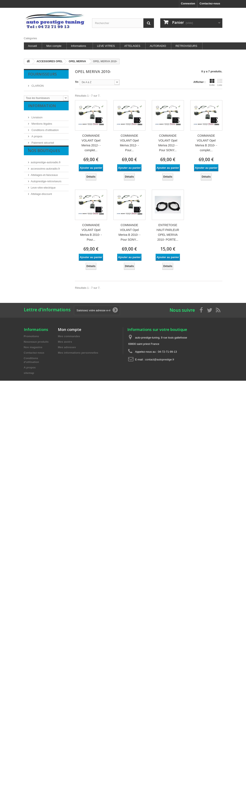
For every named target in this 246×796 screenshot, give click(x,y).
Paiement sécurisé (42, 146)
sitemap (29, 373)
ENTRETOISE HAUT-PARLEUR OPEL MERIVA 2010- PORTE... (167, 232)
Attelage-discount (41, 208)
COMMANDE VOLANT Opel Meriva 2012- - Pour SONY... (167, 143)
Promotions (31, 336)
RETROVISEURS (186, 45)
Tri (76, 82)
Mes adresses (67, 347)
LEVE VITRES (106, 45)
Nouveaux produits (36, 341)
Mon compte (53, 45)
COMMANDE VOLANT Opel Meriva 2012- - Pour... (129, 143)
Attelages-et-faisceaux (44, 189)
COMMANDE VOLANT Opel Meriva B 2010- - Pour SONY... (129, 232)
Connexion (188, 3)
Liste (219, 82)
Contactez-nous (210, 3)
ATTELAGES (132, 45)
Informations (78, 45)
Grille (212, 82)
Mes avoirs (65, 341)
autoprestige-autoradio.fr (46, 177)
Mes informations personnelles (78, 352)
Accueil (32, 45)
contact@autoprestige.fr (159, 359)
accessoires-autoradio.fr (45, 183)
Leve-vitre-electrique (43, 202)
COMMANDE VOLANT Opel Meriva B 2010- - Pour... (91, 232)
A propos (36, 139)
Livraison (37, 120)
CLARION (37, 84)
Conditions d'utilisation (45, 133)
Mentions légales (41, 127)
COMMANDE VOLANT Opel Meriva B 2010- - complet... (206, 143)
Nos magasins (40, 152)
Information (42, 110)
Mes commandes (69, 336)
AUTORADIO (158, 45)
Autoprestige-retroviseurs (46, 196)
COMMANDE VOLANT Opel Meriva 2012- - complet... (91, 143)
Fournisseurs (42, 74)
